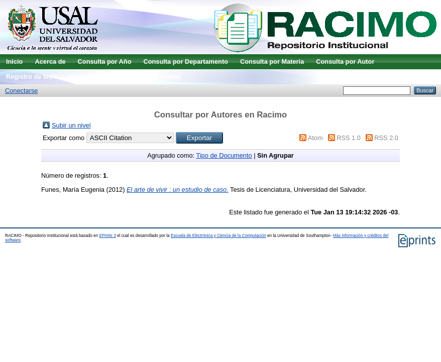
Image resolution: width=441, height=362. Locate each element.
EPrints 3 (107, 235)
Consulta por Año (105, 61)
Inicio (14, 61)
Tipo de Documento (224, 155)
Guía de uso (88, 76)
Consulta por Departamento (185, 61)
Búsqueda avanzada (149, 76)
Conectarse (21, 90)
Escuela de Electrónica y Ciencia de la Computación (218, 235)
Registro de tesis (32, 76)
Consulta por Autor (345, 61)
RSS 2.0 (386, 138)
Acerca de (50, 61)
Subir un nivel (71, 125)
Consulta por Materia (272, 61)
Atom (315, 138)
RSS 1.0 (349, 138)
